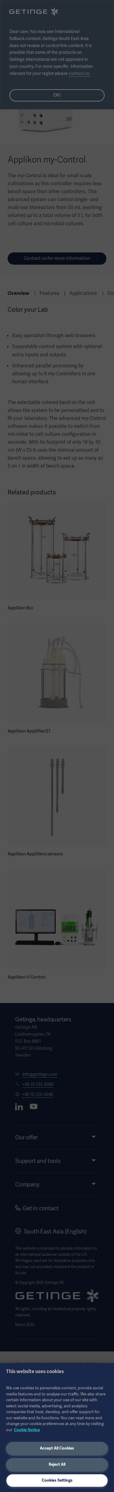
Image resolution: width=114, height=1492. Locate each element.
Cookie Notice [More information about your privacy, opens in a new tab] (27, 1429)
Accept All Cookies (57, 1448)
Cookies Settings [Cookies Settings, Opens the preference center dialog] (57, 1480)
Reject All (57, 1464)
